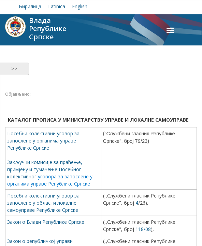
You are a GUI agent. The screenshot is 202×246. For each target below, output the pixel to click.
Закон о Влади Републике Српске (45, 222)
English (79, 6)
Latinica (56, 6)
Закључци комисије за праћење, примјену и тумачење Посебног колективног (44, 169)
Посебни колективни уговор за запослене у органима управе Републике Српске (43, 140)
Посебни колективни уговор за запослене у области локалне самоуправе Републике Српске (43, 202)
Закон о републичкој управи (40, 241)
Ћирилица (29, 6)
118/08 (143, 229)
